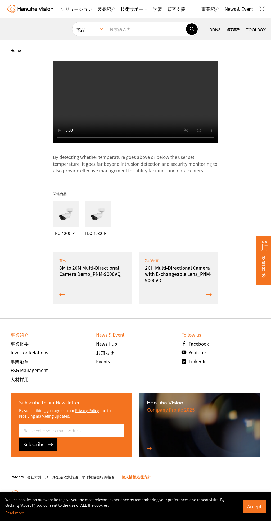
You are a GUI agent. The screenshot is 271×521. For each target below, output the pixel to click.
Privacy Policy (87, 410)
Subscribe (38, 444)
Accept (254, 506)
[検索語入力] (146, 29)
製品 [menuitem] (80, 29)
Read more (14, 512)
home (16, 50)
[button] (76, 9)
